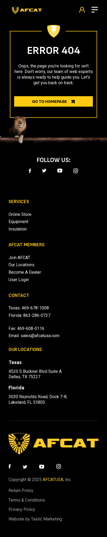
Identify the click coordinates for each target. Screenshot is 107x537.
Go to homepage (49, 101)
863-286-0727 (36, 315)
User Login (19, 279)
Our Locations (21, 264)
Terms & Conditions (27, 500)
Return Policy (21, 490)
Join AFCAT (19, 257)
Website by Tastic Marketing (35, 519)
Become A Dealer (25, 272)
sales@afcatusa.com (40, 335)
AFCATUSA (53, 479)
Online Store (20, 214)
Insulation (18, 229)
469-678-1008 (35, 307)
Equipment (18, 221)
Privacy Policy (22, 509)
